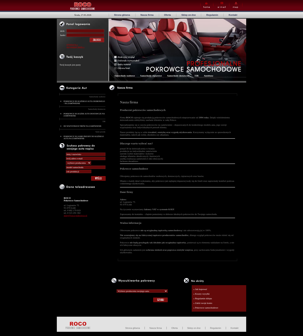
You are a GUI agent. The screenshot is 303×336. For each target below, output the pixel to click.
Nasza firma (147, 15)
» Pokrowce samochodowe (205, 307)
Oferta (167, 15)
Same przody (100, 132)
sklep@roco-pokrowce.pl (75, 215)
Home (206, 5)
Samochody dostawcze (96, 109)
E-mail (221, 5)
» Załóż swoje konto (202, 303)
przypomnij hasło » (75, 47)
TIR (104, 121)
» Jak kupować (200, 289)
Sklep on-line (188, 15)
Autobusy (208, 75)
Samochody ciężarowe (151, 75)
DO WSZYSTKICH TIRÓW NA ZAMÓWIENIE (82, 126)
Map (235, 5)
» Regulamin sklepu (202, 298)
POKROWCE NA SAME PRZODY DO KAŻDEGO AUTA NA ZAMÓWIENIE (84, 137)
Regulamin (212, 15)
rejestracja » (72, 44)
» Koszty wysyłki (201, 294)
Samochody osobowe (97, 97)
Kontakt (233, 15)
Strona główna (122, 15)
